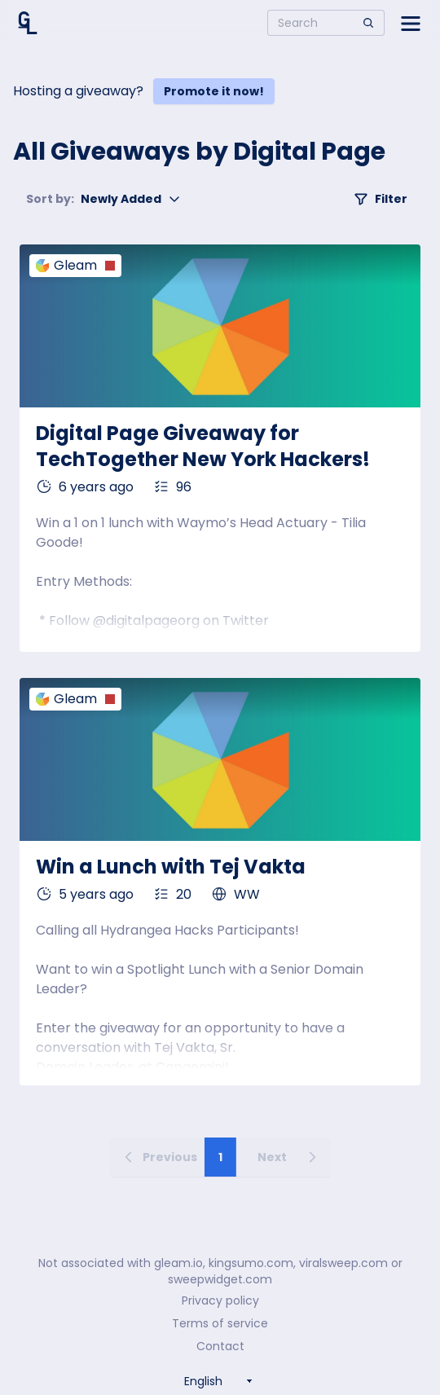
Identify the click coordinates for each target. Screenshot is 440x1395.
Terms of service (220, 1323)
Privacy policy (220, 1300)
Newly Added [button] (103, 199)
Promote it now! (214, 91)
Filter (380, 199)
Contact (220, 1346)
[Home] (27, 22)
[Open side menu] (411, 23)
